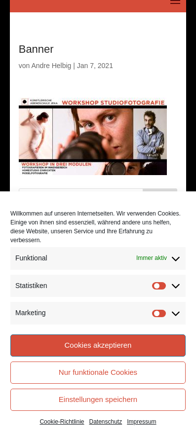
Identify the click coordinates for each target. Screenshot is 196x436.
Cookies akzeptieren (98, 345)
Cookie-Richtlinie (61, 421)
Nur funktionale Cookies (98, 372)
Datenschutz (105, 421)
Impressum (141, 421)
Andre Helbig (51, 66)
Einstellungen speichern (98, 399)
